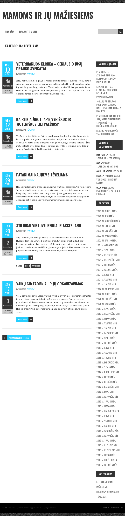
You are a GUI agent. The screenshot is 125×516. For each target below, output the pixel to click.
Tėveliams (31, 74)
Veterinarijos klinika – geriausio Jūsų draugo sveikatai (49, 66)
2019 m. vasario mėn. (106, 323)
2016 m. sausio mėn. (106, 426)
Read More (22, 101)
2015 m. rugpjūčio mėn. (108, 450)
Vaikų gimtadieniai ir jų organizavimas (49, 284)
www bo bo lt (36, 265)
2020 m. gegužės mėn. (107, 299)
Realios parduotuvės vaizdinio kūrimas (107, 132)
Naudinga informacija (107, 491)
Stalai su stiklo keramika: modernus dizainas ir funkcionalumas (106, 91)
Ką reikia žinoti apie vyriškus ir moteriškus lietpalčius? (43, 121)
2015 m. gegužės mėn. (107, 465)
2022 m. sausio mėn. (106, 240)
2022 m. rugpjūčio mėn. (108, 221)
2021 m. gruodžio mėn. (107, 245)
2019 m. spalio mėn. (106, 308)
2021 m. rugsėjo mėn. (107, 255)
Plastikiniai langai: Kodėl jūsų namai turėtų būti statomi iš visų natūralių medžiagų (109, 120)
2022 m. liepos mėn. (106, 226)
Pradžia (9, 32)
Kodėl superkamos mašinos (107, 164)
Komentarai (7, 247)
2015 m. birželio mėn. (106, 460)
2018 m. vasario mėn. (106, 352)
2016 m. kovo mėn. (105, 416)
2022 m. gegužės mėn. (107, 230)
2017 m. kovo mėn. (105, 391)
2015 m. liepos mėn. (106, 455)
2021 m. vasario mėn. (106, 279)
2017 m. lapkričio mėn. (107, 362)
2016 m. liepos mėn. (106, 406)
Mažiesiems (102, 487)
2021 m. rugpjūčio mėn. (108, 260)
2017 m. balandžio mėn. (107, 387)
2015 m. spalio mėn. (106, 440)
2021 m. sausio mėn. (106, 284)
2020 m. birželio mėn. (107, 294)
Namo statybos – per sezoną (108, 156)
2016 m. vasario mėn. (106, 421)
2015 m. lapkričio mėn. (107, 435)
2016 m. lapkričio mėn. (107, 396)
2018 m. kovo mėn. (105, 347)
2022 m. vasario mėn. (107, 235)
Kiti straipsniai (104, 482)
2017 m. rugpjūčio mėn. (108, 372)
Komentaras (8, 85)
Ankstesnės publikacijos (19, 337)
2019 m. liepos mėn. (106, 318)
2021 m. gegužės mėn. (107, 269)
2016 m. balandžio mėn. (107, 411)
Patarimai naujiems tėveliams (42, 175)
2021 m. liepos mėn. (106, 265)
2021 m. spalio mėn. (106, 250)
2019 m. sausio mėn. (106, 328)
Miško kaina (116, 171)
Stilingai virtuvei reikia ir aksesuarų (48, 225)
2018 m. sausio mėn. (106, 357)
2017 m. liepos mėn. (106, 377)
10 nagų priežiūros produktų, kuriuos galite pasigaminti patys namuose (109, 106)
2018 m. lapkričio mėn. (107, 333)
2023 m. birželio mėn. (107, 211)
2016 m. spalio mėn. (106, 401)
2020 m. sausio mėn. (106, 304)
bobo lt (27, 265)
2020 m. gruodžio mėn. (107, 289)
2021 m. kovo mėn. (105, 274)
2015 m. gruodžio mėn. (107, 430)
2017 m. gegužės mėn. (107, 382)
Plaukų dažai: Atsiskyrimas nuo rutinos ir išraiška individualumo (106, 77)
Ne (8, 81)
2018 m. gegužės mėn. (107, 343)
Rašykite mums (28, 32)
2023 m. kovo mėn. (105, 216)
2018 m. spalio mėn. (106, 338)
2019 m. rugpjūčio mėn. (108, 313)
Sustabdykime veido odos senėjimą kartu (108, 179)
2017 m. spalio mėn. (106, 367)
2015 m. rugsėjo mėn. (107, 445)
